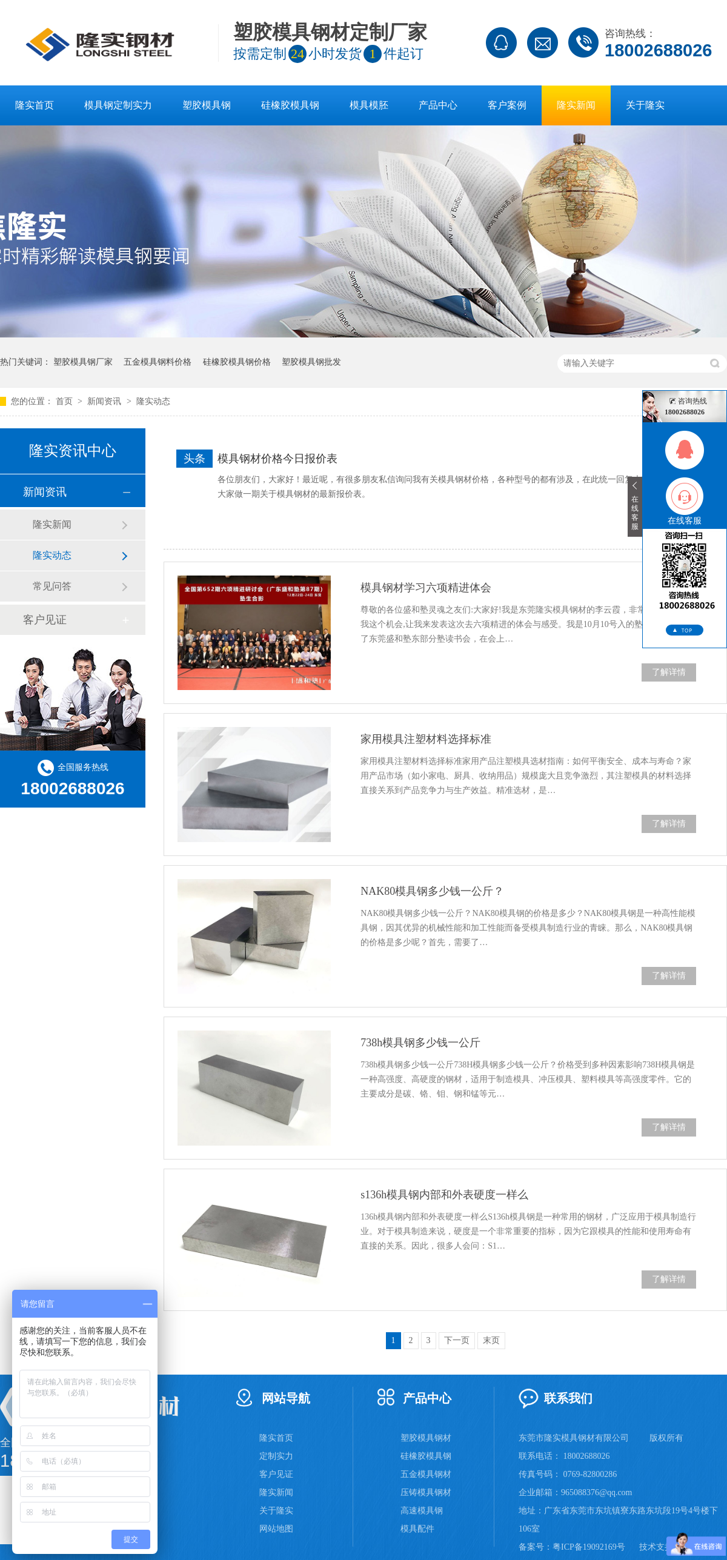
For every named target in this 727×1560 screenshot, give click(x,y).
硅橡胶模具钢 (290, 105)
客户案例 (507, 105)
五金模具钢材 (425, 1474)
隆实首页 (34, 105)
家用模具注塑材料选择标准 (425, 739)
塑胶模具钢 (206, 105)
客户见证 (45, 620)
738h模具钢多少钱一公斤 (420, 1043)
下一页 (457, 1340)
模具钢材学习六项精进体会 (425, 588)
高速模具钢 (421, 1510)
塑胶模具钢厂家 (83, 362)
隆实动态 (153, 401)
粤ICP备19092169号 (589, 1547)
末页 (491, 1340)
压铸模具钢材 (425, 1492)
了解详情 (669, 672)
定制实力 (276, 1456)
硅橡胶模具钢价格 (237, 362)
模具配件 (417, 1528)
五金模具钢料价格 (157, 362)
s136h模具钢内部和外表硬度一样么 (444, 1195)
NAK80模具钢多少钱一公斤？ (432, 891)
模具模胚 (369, 105)
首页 (65, 401)
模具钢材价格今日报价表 (277, 459)
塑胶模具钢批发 (311, 362)
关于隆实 (645, 105)
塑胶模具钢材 (425, 1437)
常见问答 (52, 586)
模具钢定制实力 (118, 105)
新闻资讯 (105, 401)
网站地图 (276, 1528)
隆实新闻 (576, 105)
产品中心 (438, 105)
